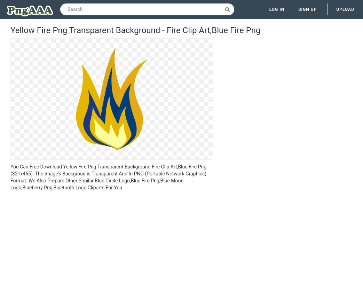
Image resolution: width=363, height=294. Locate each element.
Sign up (307, 9)
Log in (277, 9)
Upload (345, 9)
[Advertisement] (111, 243)
